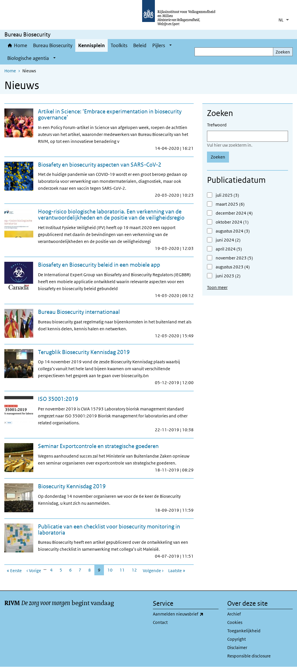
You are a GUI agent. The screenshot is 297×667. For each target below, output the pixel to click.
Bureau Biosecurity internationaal (79, 311)
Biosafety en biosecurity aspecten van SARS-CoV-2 (99, 164)
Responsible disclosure (249, 656)
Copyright (236, 639)
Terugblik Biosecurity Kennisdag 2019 (84, 352)
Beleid (139, 45)
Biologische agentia (28, 58)
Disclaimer (237, 647)
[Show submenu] (170, 45)
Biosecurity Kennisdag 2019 (72, 486)
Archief (234, 614)
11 (124, 570)
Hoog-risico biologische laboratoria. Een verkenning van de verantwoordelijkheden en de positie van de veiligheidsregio (111, 214)
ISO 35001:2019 (58, 398)
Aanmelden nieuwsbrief (186, 614)
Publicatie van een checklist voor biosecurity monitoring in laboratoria (109, 529)
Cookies (234, 622)
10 (111, 570)
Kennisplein (91, 45)
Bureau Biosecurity (52, 45)
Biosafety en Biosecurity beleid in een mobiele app (99, 264)
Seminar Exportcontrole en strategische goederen (98, 446)
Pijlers (158, 45)
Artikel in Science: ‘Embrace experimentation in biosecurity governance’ (110, 114)
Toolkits (119, 45)
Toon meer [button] (217, 287)
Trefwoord (217, 125)
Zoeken (283, 52)
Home (20, 45)
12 (136, 570)
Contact (160, 622)
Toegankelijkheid (244, 630)
